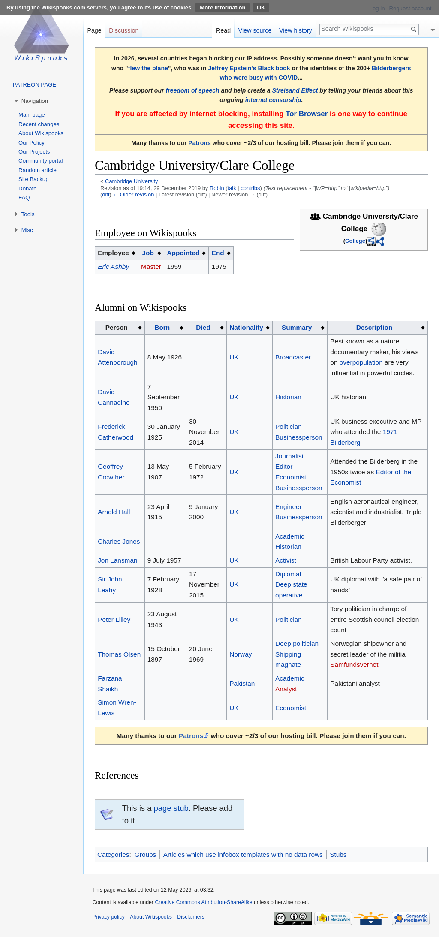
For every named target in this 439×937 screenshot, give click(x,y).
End (218, 252)
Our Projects (34, 151)
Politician (288, 426)
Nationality (246, 327)
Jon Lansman (117, 560)
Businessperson (298, 437)
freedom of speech (192, 90)
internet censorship (273, 99)
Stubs (338, 854)
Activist (285, 560)
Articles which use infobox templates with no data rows (243, 854)
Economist (290, 477)
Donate (27, 188)
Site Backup (33, 179)
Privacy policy (109, 917)
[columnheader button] (151, 253)
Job (147, 252)
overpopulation (361, 362)
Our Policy (31, 142)
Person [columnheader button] (116, 327)
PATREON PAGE (34, 84)
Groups (145, 854)
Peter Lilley (114, 619)
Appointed (183, 252)
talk (232, 188)
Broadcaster (293, 357)
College (355, 241)
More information (222, 7)
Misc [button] (27, 230)
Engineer (288, 506)
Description (374, 327)
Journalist (289, 456)
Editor (283, 466)
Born (162, 327)
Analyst (286, 689)
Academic (289, 536)
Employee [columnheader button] (113, 252)
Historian (288, 397)
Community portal (40, 160)
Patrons (199, 142)
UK (233, 357)
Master (151, 266)
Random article (37, 170)
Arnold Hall (114, 511)
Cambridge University (131, 181)
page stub (171, 808)
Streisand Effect (295, 90)
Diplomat (288, 574)
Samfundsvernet (354, 664)
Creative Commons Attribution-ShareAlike (203, 902)
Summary (297, 327)
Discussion (123, 30)
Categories (113, 854)
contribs (250, 188)
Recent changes (38, 124)
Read (223, 30)
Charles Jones (119, 541)
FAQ (24, 197)
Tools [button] (28, 214)
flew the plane (148, 68)
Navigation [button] (34, 101)
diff (105, 194)
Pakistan (242, 683)
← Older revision (133, 194)
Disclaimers (190, 917)
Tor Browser (307, 114)
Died (203, 327)
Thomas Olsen (119, 654)
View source (255, 30)
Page (94, 30)
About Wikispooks (40, 133)
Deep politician (297, 643)
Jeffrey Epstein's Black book (249, 68)
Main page (31, 114)
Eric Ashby (113, 266)
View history (295, 30)
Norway (240, 654)
